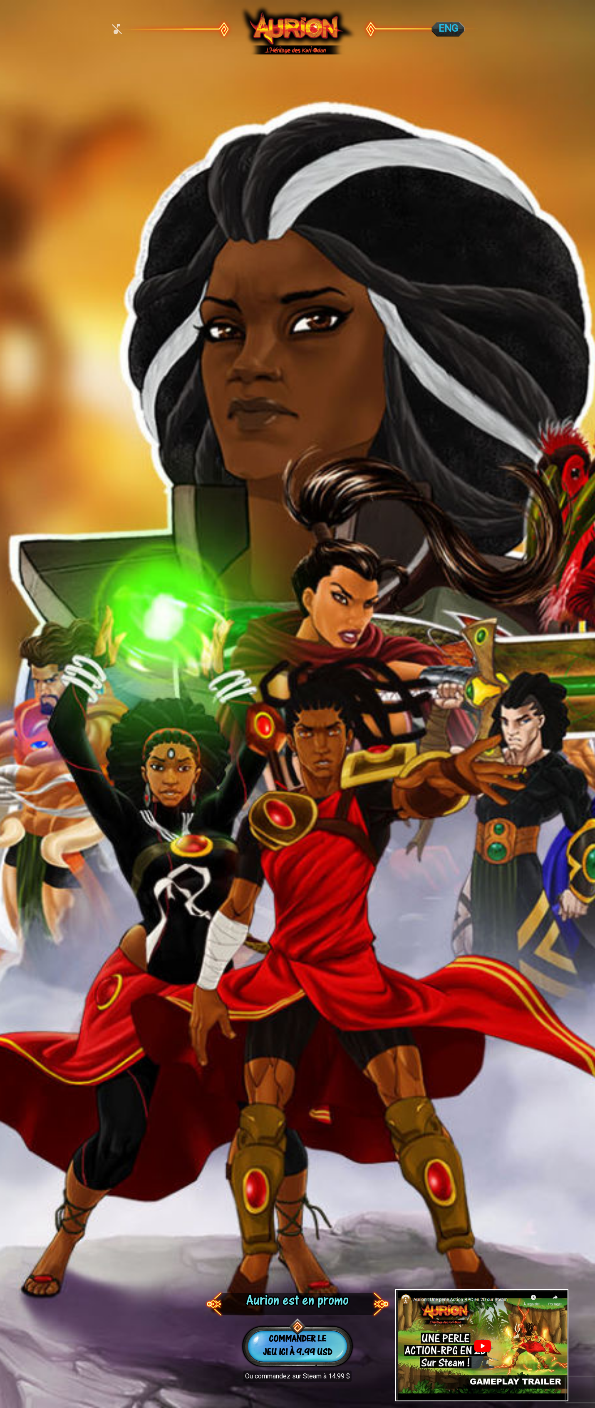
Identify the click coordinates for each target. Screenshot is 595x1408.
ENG (448, 28)
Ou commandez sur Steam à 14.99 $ (297, 1376)
